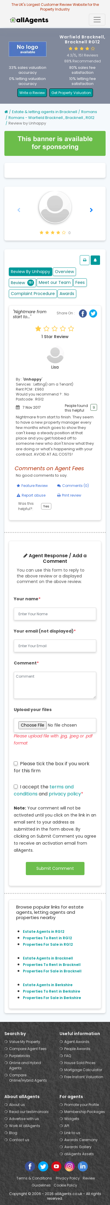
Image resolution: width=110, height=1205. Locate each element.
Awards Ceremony (81, 1139)
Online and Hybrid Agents (25, 1065)
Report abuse (31, 495)
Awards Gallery (78, 1146)
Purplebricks (19, 1055)
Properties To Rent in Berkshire (51, 991)
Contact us (19, 1139)
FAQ (67, 1055)
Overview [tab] (64, 272)
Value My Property (24, 1041)
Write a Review (32, 92)
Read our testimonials (29, 1111)
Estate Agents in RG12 (43, 931)
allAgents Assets (79, 1153)
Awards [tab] (67, 293)
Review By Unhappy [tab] (30, 272)
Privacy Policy (68, 1178)
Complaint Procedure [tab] (33, 293)
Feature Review (32, 485)
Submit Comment (55, 868)
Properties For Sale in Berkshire (52, 997)
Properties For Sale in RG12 (48, 944)
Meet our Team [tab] (55, 282)
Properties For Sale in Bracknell (52, 971)
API (66, 1125)
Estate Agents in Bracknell (48, 958)
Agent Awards (76, 1041)
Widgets (71, 1118)
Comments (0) (73, 485)
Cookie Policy (65, 1185)
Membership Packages (84, 1111)
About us (17, 1104)
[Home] (6, 112)
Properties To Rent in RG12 (47, 937)
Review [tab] (22, 282)
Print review (69, 495)
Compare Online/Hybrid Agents (28, 1078)
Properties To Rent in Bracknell (52, 964)
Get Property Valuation (71, 92)
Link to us (72, 1132)
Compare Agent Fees (28, 1048)
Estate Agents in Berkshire (47, 984)
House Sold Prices (80, 1062)
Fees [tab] (80, 282)
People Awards (77, 1048)
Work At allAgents (24, 1125)
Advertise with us (24, 1118)
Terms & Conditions (34, 1178)
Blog (13, 1132)
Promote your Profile (81, 1104)
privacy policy (65, 793)
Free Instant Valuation (83, 1076)
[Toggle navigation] (97, 19)
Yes (46, 506)
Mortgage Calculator (83, 1069)
